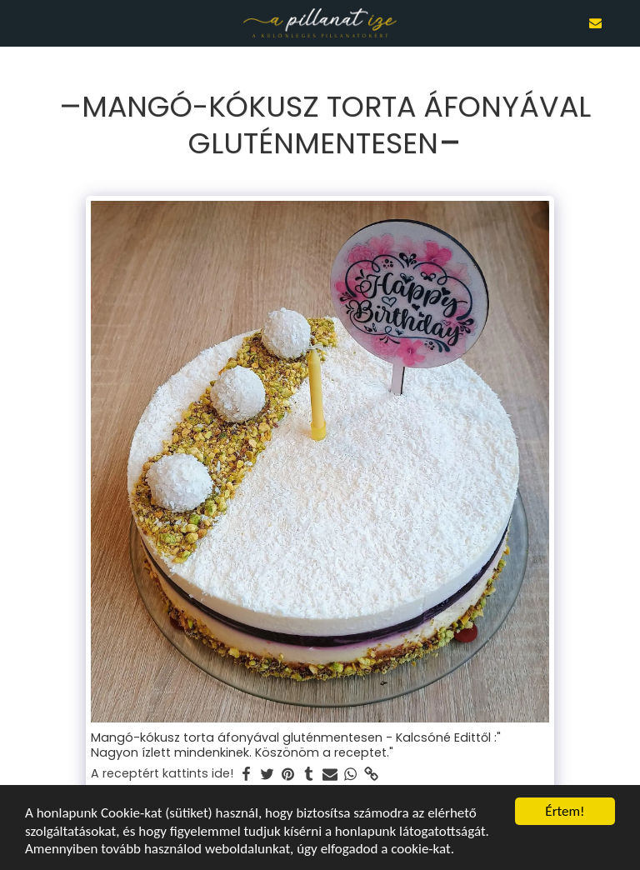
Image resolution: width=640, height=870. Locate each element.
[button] (18, 22)
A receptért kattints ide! (162, 774)
